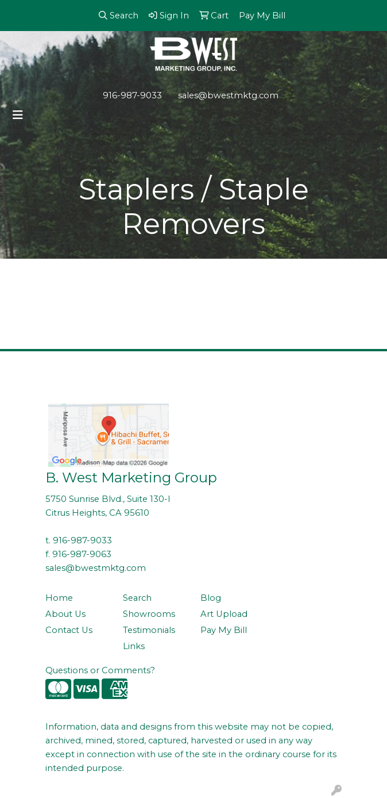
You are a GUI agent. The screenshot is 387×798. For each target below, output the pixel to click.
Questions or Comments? (100, 670)
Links (134, 646)
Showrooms (149, 614)
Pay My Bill (223, 630)
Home (59, 598)
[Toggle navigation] (18, 115)
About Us (65, 614)
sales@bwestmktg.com (228, 95)
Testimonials (149, 630)
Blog (210, 598)
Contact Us (68, 630)
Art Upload (223, 614)
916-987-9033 (132, 95)
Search (137, 598)
